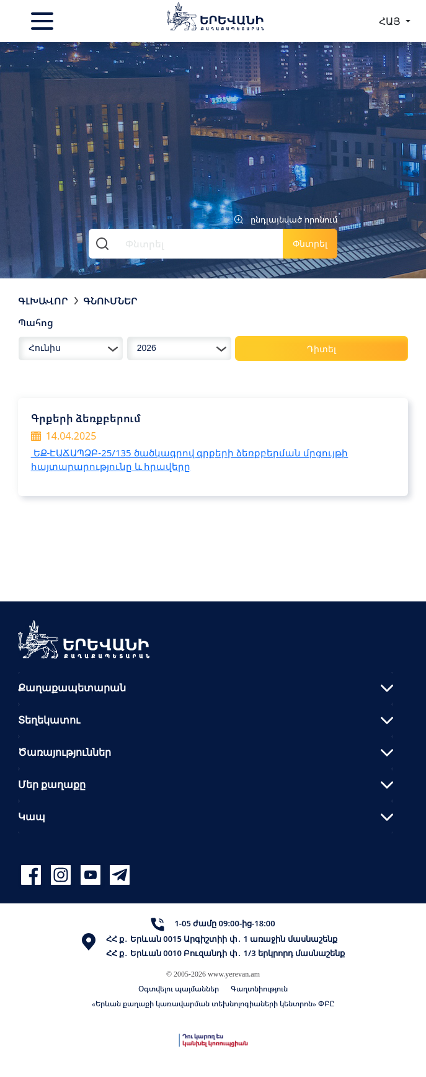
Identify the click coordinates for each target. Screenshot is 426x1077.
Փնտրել (310, 243)
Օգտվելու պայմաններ (178, 988)
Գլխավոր (43, 301)
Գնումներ (110, 301)
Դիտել (321, 349)
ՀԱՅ (391, 21)
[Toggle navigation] (43, 21)
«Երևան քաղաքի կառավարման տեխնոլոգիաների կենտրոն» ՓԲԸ (213, 1003)
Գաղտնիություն (259, 988)
